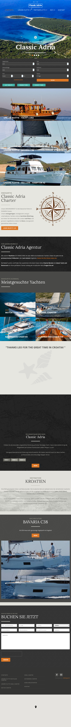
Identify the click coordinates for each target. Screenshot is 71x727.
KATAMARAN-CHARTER (30, 679)
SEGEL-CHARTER (28, 675)
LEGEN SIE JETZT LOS (9, 228)
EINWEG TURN (24, 85)
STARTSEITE (9, 10)
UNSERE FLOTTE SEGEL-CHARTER (10, 684)
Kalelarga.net (66, 678)
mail (61, 674)
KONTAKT (61, 10)
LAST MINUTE (8, 85)
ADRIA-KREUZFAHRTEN (30, 682)
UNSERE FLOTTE (23, 10)
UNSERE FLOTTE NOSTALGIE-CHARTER (9, 679)
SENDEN (5, 660)
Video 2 (14, 460)
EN (34, 2)
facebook (56, 674)
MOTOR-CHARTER (6, 688)
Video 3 (22, 460)
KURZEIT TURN (39, 85)
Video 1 (6, 460)
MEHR (35, 466)
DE (37, 2)
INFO (52, 10)
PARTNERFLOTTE (40, 10)
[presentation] (11, 653)
